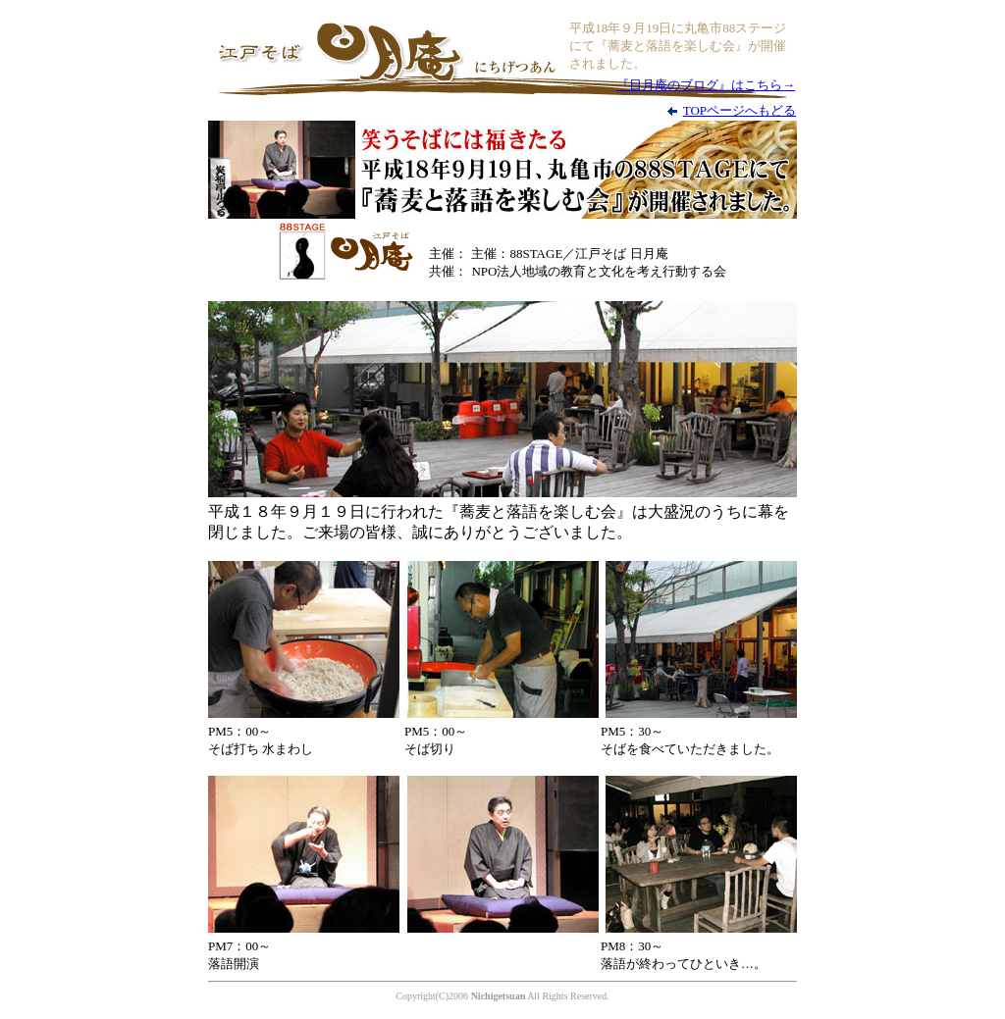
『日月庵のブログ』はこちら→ (705, 84)
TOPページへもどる (739, 110)
